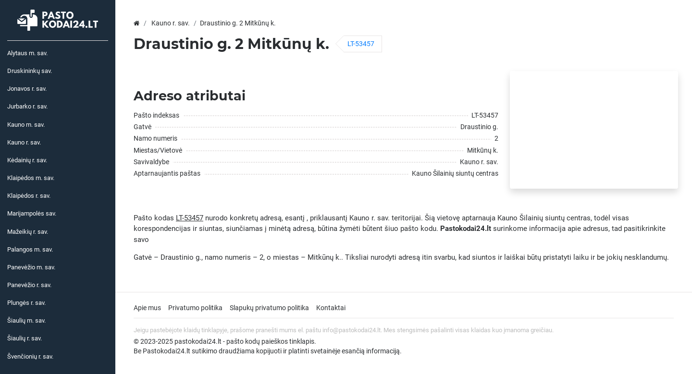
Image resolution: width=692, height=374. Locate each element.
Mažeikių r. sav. (27, 231)
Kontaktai (331, 308)
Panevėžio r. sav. (29, 285)
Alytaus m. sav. (27, 53)
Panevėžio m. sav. (31, 267)
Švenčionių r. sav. (30, 356)
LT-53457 (360, 44)
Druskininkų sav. (29, 70)
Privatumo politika (195, 308)
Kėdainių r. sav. (27, 160)
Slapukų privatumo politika (269, 308)
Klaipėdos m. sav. (30, 177)
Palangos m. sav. (30, 249)
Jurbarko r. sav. (27, 106)
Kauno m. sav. (26, 124)
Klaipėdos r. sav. (28, 195)
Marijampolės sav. (31, 213)
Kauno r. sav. (24, 142)
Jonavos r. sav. (27, 88)
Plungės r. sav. (26, 302)
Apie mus (147, 308)
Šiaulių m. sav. (26, 320)
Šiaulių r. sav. (24, 338)
